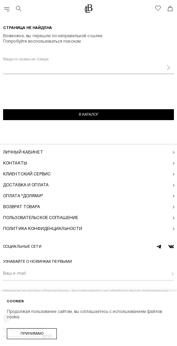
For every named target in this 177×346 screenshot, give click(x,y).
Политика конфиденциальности (42, 229)
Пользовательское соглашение (40, 218)
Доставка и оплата (26, 185)
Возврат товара (21, 207)
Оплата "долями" (23, 196)
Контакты (15, 163)
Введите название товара (26, 59)
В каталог (89, 114)
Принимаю (32, 333)
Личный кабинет (23, 152)
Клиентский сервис (27, 174)
